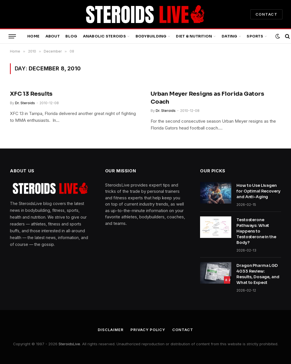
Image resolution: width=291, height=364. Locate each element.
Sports (255, 36)
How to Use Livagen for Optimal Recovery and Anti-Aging (258, 191)
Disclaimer (110, 329)
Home (33, 36)
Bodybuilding (151, 36)
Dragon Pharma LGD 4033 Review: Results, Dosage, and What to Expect (257, 274)
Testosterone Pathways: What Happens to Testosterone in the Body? (256, 231)
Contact (182, 329)
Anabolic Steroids (104, 36)
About (52, 36)
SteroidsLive (69, 344)
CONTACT (266, 14)
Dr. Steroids (25, 103)
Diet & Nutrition (194, 36)
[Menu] (12, 36)
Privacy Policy (147, 329)
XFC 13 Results (31, 93)
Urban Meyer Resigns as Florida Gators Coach (207, 97)
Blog (71, 36)
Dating (229, 36)
